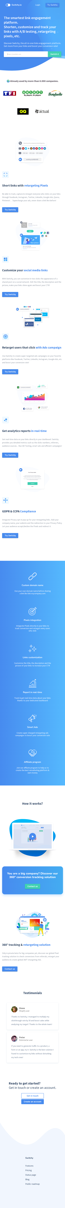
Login (37, 5)
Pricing (28, 1170)
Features (29, 1165)
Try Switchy (52, 5)
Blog (27, 1179)
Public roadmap (32, 1184)
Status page (30, 1174)
